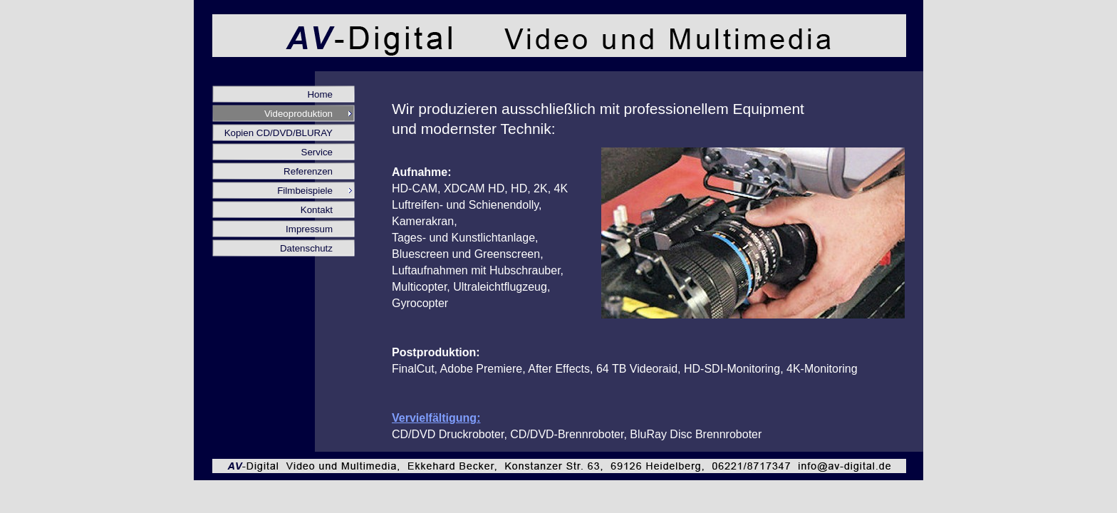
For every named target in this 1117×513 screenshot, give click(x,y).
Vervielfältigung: (436, 418)
